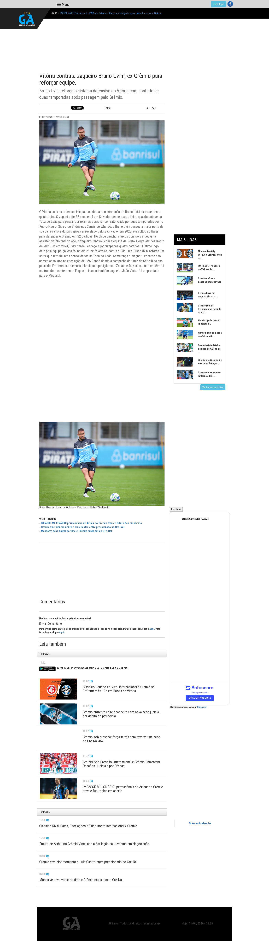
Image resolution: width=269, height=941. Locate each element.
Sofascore (202, 707)
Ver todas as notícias (212, 387)
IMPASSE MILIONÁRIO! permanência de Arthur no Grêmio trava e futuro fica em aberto (91, 523)
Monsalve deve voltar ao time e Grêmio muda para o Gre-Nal (76, 531)
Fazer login (218, 4)
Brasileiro (176, 509)
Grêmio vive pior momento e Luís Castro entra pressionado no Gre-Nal (82, 527)
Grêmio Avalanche (200, 823)
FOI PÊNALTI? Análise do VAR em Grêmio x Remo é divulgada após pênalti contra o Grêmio (111, 13)
